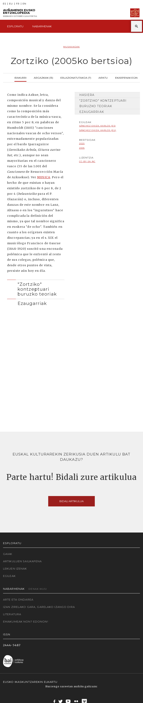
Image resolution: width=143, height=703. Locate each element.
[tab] (35, 288)
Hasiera (87, 95)
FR (18, 4)
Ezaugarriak (91, 112)
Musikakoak (71, 46)
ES (4, 4)
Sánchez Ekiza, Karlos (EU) (97, 130)
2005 (82, 148)
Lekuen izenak (15, 568)
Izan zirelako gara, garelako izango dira (39, 606)
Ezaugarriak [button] (32, 303)
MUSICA (43, 177)
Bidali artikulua (71, 501)
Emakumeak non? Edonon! (25, 621)
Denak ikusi (37, 588)
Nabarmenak (42, 26)
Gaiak (7, 554)
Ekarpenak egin (126, 77)
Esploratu (15, 26)
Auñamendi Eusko (20, 13)
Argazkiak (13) (43, 77)
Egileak (9, 576)
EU (11, 4)
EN (24, 4)
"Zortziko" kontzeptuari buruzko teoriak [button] (37, 289)
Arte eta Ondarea (18, 599)
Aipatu (103, 77)
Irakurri (20, 77)
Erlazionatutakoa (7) (75, 77)
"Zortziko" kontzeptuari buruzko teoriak (103, 103)
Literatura (12, 614)
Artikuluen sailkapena (22, 561)
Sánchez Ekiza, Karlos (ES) (97, 125)
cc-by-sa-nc (87, 161)
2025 (82, 143)
